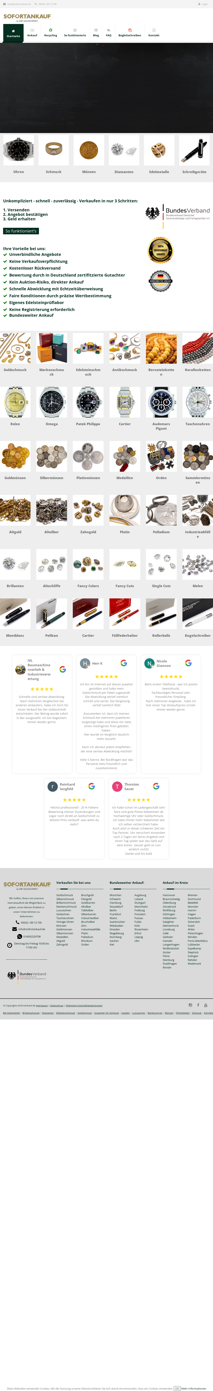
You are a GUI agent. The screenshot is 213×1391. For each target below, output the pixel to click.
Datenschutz (56, 1005)
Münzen (169, 1012)
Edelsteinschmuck (65, 1012)
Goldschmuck (84, 1012)
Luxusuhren (138, 1012)
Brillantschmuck (31, 1012)
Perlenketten (183, 1012)
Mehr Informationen (193, 1388)
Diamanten (48, 1012)
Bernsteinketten (11, 1012)
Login (203, 4)
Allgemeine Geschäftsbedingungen (84, 1005)
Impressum (42, 1005)
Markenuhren (155, 1012)
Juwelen (125, 1012)
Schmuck (197, 1012)
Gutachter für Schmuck (106, 1012)
